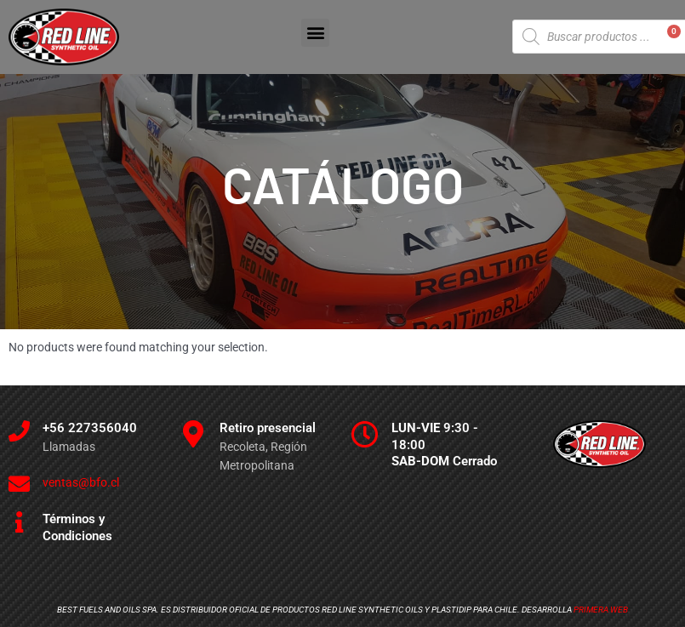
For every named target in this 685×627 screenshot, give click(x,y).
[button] (315, 33)
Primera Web (601, 609)
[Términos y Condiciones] (19, 522)
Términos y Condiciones (77, 527)
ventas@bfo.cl (81, 482)
